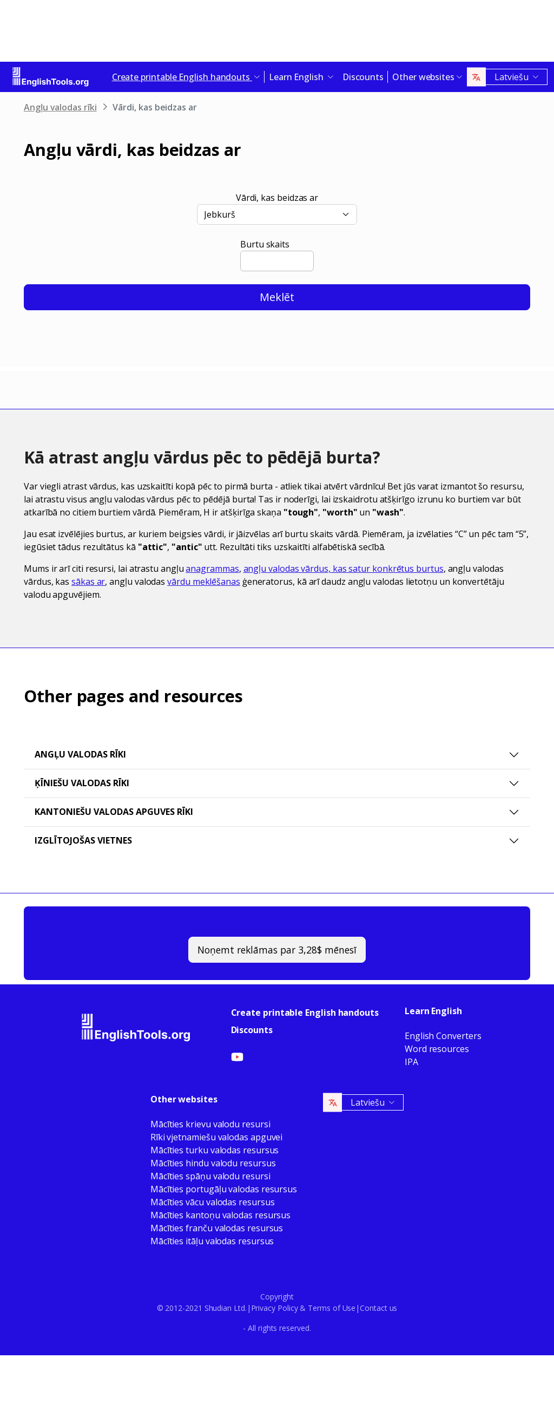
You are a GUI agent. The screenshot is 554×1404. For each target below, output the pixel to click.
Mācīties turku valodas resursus (214, 1150)
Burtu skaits (264, 244)
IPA (411, 1062)
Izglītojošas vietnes (83, 840)
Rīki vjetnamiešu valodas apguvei (216, 1137)
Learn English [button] (297, 77)
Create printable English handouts (305, 1012)
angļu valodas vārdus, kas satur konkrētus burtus (343, 568)
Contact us (378, 1308)
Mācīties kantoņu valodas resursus (220, 1215)
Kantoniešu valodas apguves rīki (114, 812)
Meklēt (277, 297)
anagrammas (212, 568)
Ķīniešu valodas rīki (82, 783)
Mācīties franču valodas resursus (216, 1228)
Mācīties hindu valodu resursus (213, 1163)
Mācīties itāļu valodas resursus (212, 1241)
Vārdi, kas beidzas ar (277, 198)
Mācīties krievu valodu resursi (210, 1124)
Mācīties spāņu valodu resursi (210, 1176)
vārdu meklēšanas (203, 581)
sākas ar (88, 581)
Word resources (437, 1049)
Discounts (363, 77)
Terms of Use (331, 1308)
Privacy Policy (274, 1308)
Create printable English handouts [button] (182, 77)
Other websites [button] (423, 77)
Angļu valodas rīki (60, 107)
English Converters (443, 1036)
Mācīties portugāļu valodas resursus (223, 1189)
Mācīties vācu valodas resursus (212, 1202)
